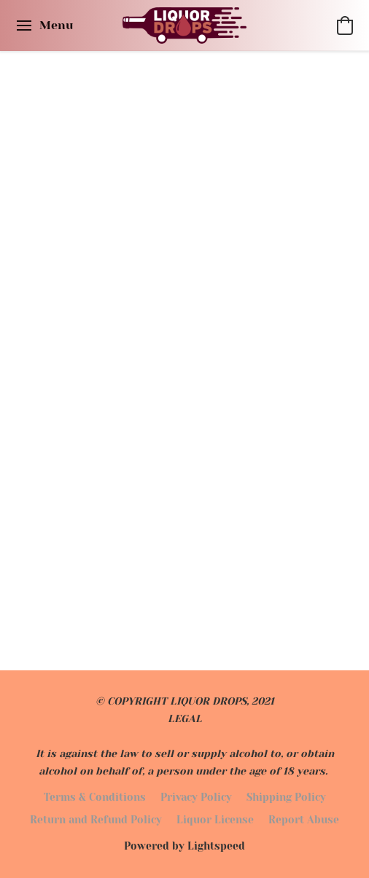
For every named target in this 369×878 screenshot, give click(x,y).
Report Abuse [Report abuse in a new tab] (303, 820)
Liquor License (215, 820)
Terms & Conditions (95, 797)
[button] (185, 25)
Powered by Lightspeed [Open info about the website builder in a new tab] (184, 846)
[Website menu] (44, 25)
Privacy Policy (196, 797)
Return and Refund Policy (96, 820)
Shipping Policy (286, 797)
